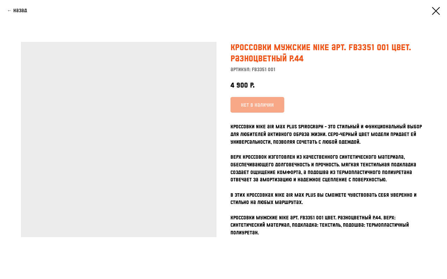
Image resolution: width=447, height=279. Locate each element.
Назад (20, 10)
